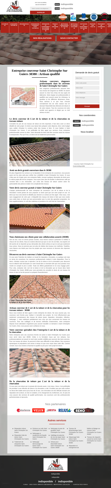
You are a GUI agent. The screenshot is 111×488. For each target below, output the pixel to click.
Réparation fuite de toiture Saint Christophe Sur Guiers (21, 437)
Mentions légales (62, 484)
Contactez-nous (80, 484)
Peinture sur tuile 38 (93, 25)
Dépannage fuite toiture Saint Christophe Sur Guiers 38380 (76, 440)
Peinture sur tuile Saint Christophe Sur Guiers (40, 429)
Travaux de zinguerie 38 (55, 26)
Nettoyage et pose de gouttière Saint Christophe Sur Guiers (58, 430)
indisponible (67, 4)
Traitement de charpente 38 (101, 26)
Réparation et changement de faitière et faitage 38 (46, 27)
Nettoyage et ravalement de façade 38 (84, 26)
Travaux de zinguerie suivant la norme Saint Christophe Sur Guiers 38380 (94, 440)
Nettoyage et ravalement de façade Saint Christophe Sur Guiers (39, 436)
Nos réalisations (42, 38)
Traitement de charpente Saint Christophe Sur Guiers (21, 443)
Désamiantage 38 (24, 24)
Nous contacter (69, 38)
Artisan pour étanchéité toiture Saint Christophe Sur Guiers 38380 (57, 444)
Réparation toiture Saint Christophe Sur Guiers (21, 430)
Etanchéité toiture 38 (13, 24)
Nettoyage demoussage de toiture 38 (64, 26)
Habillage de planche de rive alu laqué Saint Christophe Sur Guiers (58, 437)
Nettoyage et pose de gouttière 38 (74, 26)
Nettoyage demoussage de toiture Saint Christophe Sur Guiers (40, 444)
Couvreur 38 (5, 24)
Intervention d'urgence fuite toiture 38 (35, 26)
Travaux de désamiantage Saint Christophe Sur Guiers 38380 (76, 431)
